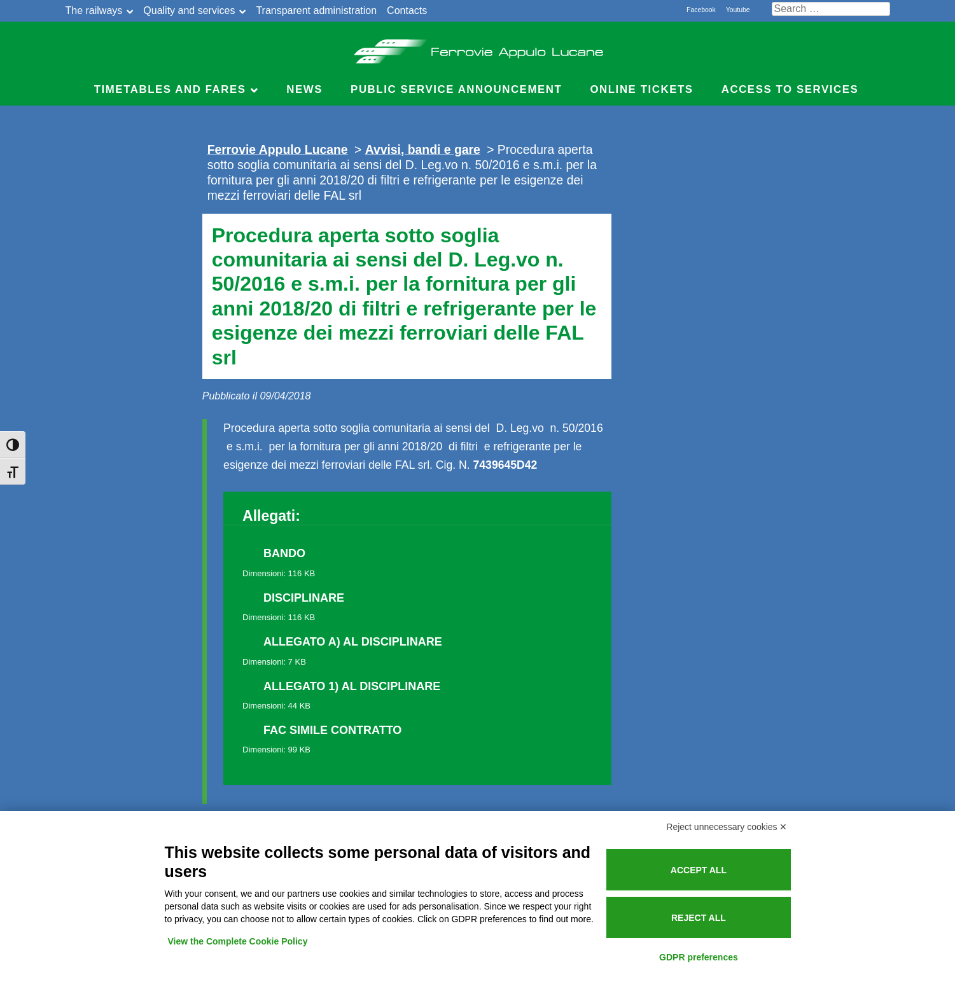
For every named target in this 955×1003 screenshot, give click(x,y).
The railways (94, 10)
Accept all (699, 870)
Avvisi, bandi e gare (422, 149)
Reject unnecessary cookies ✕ (726, 827)
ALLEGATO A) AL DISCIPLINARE (352, 641)
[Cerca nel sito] (831, 9)
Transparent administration (316, 10)
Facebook (701, 9)
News (304, 89)
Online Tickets (641, 89)
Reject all (698, 918)
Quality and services (189, 10)
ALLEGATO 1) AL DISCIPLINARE (351, 686)
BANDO (284, 553)
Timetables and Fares (170, 89)
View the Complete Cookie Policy (238, 941)
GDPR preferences (698, 957)
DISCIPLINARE (303, 597)
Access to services (790, 89)
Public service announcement (456, 89)
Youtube (738, 9)
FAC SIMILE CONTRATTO (332, 730)
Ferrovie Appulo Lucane (477, 47)
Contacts (407, 10)
